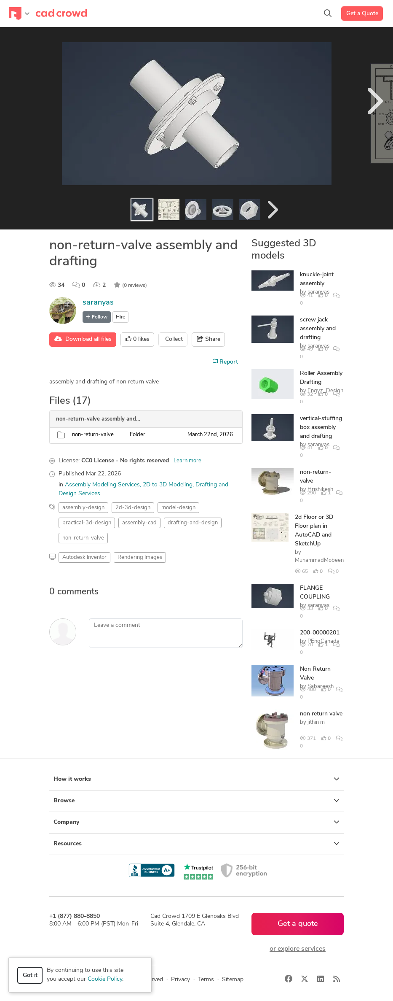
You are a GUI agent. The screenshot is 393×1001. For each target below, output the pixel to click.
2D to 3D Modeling (167, 485)
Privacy (180, 980)
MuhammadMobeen (319, 560)
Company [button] (196, 822)
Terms (206, 980)
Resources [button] (196, 843)
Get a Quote (362, 14)
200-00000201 (320, 633)
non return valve (321, 714)
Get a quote (298, 924)
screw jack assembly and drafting (318, 329)
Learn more (187, 461)
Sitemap (232, 980)
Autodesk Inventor (84, 557)
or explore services (298, 949)
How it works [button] (196, 779)
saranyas (98, 303)
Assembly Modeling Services (102, 485)
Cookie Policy (105, 979)
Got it (30, 975)
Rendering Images (140, 557)
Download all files (83, 339)
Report (225, 362)
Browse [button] (196, 800)
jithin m (316, 722)
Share (208, 339)
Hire (120, 317)
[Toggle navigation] (19, 13)
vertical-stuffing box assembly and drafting (321, 428)
